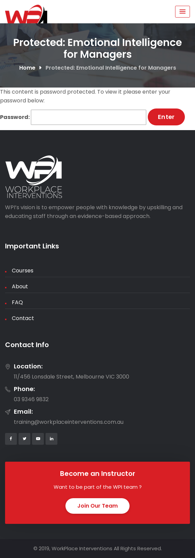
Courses (22, 270)
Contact (23, 318)
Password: (73, 117)
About (20, 286)
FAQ (17, 302)
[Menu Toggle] (182, 12)
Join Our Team (97, 506)
